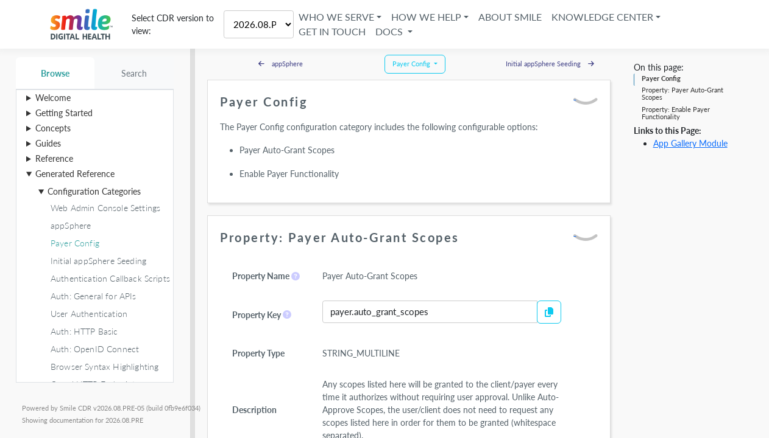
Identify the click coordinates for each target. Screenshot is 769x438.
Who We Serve (336, 17)
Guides (48, 143)
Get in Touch (332, 31)
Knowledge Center (602, 17)
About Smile (510, 17)
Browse (55, 73)
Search (134, 73)
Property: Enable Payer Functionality (676, 112)
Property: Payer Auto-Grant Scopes (682, 93)
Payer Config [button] (412, 64)
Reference (54, 158)
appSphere (280, 64)
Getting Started (64, 113)
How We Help (426, 17)
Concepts (53, 128)
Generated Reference (75, 174)
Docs (390, 31)
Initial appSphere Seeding (550, 64)
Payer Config (661, 78)
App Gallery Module (690, 143)
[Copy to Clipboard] (549, 312)
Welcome (53, 97)
